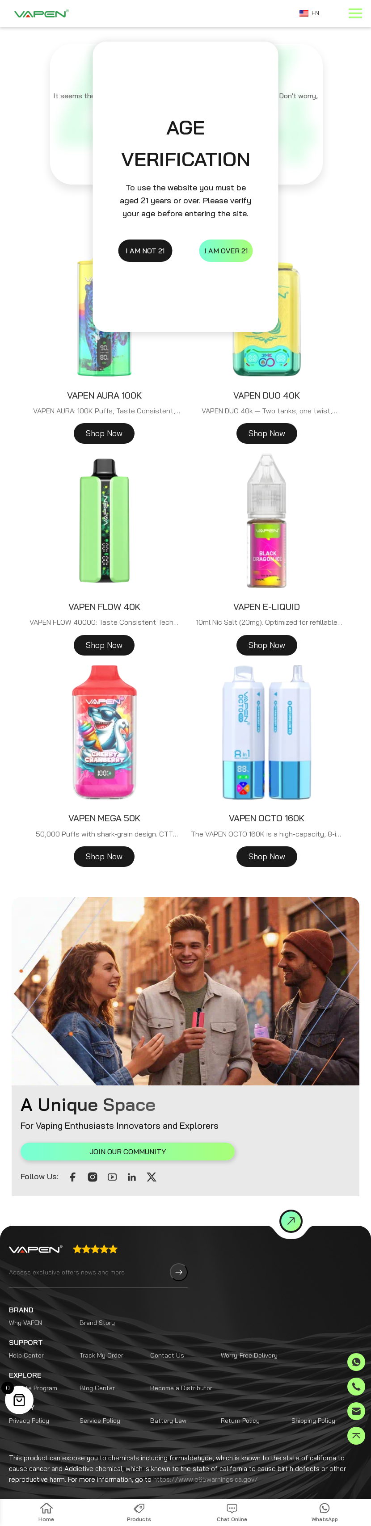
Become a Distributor (181, 1366)
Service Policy (100, 1398)
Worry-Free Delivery (249, 1333)
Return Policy (240, 1398)
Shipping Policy (313, 1398)
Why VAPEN (25, 1300)
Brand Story (97, 1300)
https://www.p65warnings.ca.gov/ (205, 1456)
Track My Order (101, 1333)
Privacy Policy (29, 1398)
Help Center (26, 1333)
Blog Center (97, 1366)
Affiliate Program (33, 1366)
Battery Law (168, 1398)
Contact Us (167, 1333)
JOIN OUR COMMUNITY (87, 1151)
